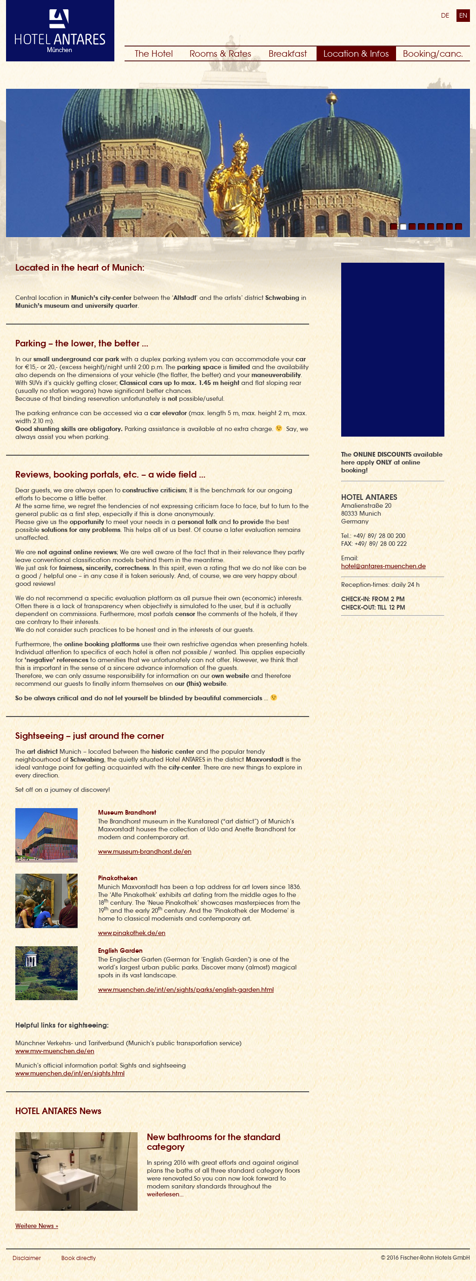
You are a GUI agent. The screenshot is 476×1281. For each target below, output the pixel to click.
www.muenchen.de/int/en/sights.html (70, 1073)
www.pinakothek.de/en (131, 933)
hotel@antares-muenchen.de (383, 566)
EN (463, 15)
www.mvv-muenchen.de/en (54, 1051)
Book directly (78, 1258)
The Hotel (154, 53)
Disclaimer (27, 1258)
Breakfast (288, 53)
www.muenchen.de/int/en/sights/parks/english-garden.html (186, 990)
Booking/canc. (433, 53)
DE (445, 15)
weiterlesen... (165, 1194)
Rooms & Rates (220, 53)
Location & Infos (356, 53)
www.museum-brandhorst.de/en (145, 852)
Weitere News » (36, 1226)
